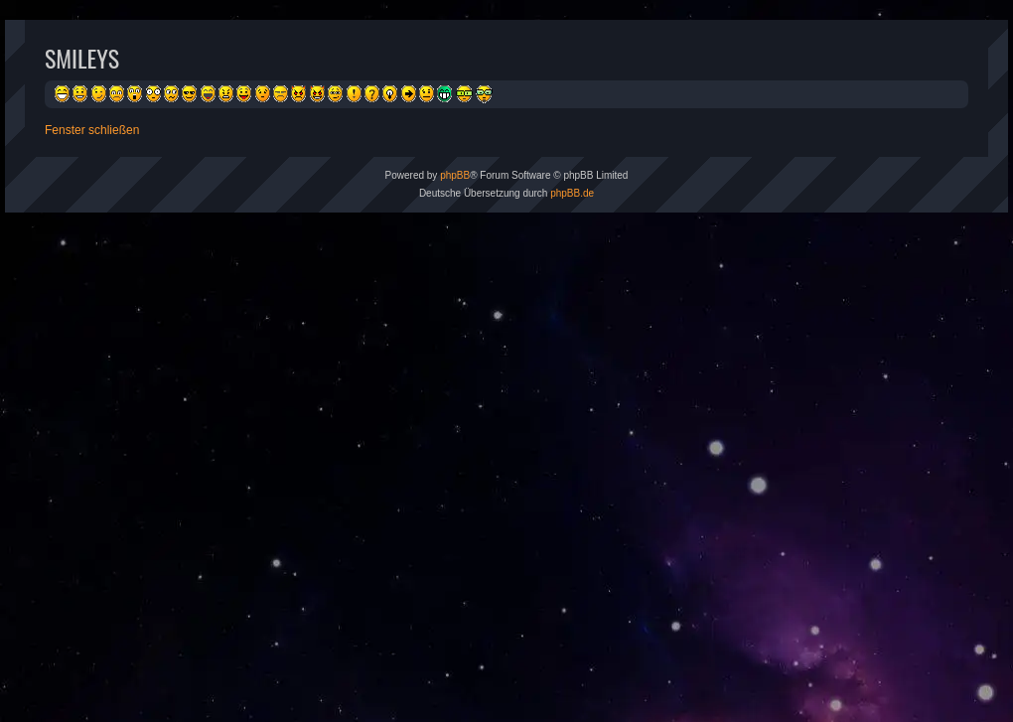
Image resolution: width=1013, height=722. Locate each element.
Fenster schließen (92, 130)
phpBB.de (572, 193)
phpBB (455, 175)
